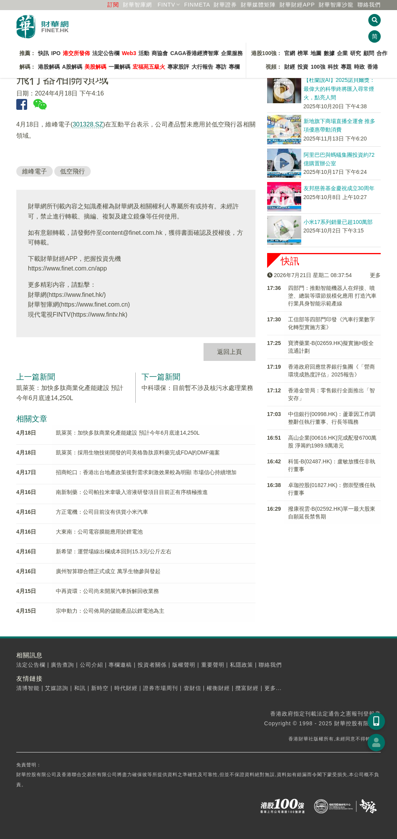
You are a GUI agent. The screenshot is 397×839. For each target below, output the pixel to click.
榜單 (302, 53)
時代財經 (126, 688)
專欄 (234, 67)
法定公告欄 (105, 53)
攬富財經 (247, 688)
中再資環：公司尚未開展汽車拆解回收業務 (107, 591)
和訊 (80, 688)
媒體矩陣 (258, 5)
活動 (143, 53)
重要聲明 (212, 665)
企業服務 (232, 53)
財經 (289, 67)
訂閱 (113, 5)
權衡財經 (218, 688)
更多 (375, 275)
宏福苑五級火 (149, 67)
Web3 (129, 53)
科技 (333, 67)
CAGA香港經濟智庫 (194, 53)
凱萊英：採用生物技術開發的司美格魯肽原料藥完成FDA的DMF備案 (137, 452)
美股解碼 (95, 67)
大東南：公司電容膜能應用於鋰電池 (99, 532)
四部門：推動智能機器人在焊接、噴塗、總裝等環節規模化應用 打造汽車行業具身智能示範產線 (332, 296)
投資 (302, 67)
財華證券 (225, 5)
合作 (381, 53)
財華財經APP (297, 5)
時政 (359, 67)
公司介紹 (91, 665)
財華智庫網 (137, 5)
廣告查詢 (62, 665)
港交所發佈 (76, 53)
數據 (329, 53)
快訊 (43, 53)
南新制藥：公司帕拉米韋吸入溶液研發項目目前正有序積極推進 (132, 492)
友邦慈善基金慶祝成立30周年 (339, 188)
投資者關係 (152, 665)
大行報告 (202, 67)
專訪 (221, 67)
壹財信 (192, 688)
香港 (372, 67)
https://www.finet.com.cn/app (67, 268)
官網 (289, 53)
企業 (342, 53)
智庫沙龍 (336, 5)
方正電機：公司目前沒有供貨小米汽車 (102, 512)
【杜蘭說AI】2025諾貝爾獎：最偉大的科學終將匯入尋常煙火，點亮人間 (339, 89)
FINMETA (197, 5)
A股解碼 (72, 67)
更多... (273, 688)
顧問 (368, 53)
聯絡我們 (369, 5)
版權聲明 (183, 665)
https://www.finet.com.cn (94, 304)
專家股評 (178, 67)
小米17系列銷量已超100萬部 (338, 222)
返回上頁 (229, 351)
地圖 (316, 53)
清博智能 (28, 688)
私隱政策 (241, 665)
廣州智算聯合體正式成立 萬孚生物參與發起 (108, 571)
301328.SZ (87, 124)
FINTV (166, 5)
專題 (346, 67)
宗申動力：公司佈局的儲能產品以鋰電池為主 (110, 611)
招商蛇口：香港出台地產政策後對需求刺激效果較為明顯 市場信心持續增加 (146, 472)
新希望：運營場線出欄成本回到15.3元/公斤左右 (113, 551)
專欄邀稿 (120, 665)
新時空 (100, 688)
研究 (355, 53)
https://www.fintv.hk (99, 314)
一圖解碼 (119, 67)
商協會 (160, 53)
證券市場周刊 (160, 688)
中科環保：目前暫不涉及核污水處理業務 (197, 388)
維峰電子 (34, 171)
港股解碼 (49, 67)
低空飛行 (72, 171)
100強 (318, 67)
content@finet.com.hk (132, 232)
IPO (55, 53)
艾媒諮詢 (56, 688)
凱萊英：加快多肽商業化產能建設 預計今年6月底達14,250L (127, 433)
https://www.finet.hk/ (76, 294)
